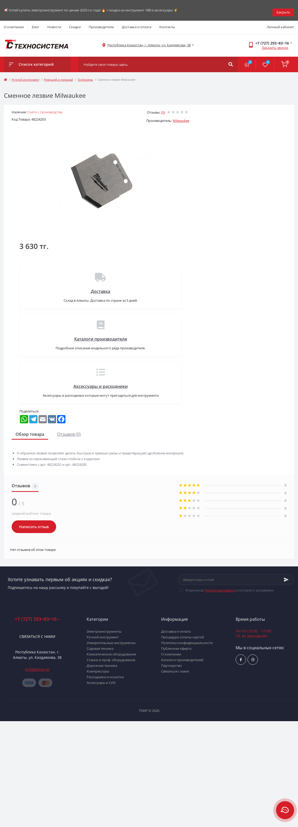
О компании (14, 22)
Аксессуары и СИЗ (101, 678)
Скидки (75, 22)
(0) (163, 108)
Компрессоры (98, 667)
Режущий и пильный (58, 75)
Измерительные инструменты (111, 638)
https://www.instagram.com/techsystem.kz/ (252, 655)
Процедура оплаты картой (182, 633)
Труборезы (85, 75)
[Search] (230, 60)
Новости (54, 22)
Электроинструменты (104, 627)
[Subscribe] (286, 575)
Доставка (100, 287)
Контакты (167, 22)
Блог (35, 22)
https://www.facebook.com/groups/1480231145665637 (241, 655)
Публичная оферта (220, 586)
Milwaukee (181, 116)
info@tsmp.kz (37, 665)
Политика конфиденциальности (187, 638)
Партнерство (171, 661)
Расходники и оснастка (105, 672)
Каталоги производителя (100, 335)
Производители (101, 22)
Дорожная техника (102, 661)
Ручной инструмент (25, 75)
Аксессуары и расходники (100, 382)
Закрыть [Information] (283, 8)
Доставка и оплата (136, 22)
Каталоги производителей (182, 655)
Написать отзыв (34, 522)
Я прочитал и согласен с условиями (229, 586)
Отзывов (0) (69, 430)
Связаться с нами (37, 632)
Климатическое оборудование (111, 650)
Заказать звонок (275, 43)
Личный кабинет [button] (280, 22)
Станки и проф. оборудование (111, 655)
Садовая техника (100, 644)
